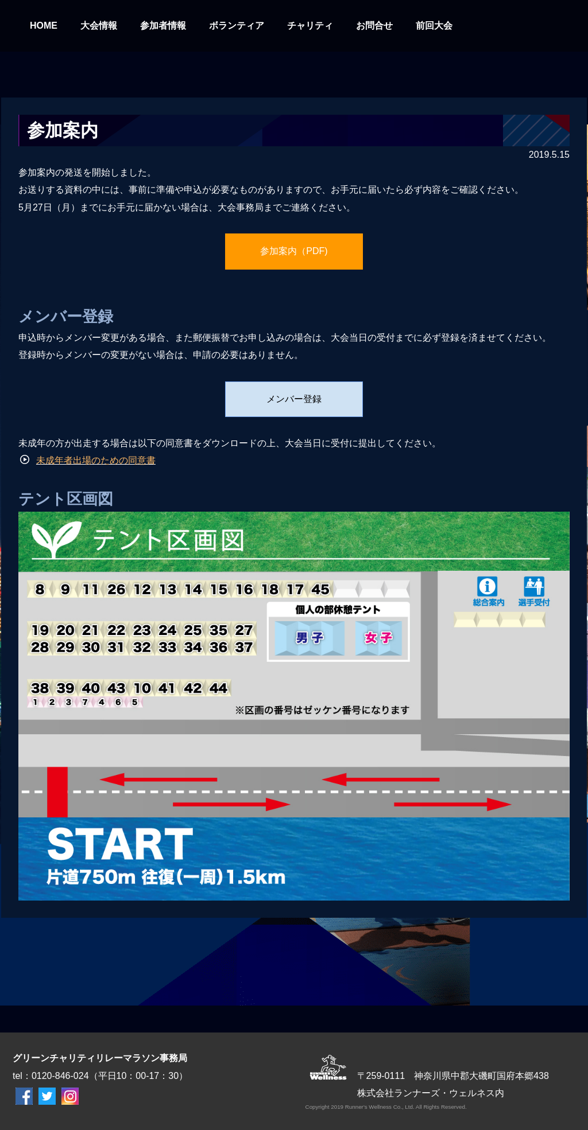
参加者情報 (163, 25)
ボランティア (236, 25)
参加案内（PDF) (293, 251)
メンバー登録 (294, 399)
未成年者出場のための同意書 (96, 460)
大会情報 (98, 25)
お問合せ (374, 25)
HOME (43, 25)
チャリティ (310, 25)
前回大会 (434, 25)
